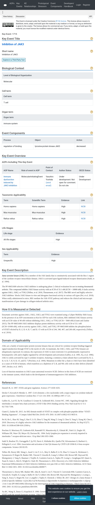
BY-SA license (61, 21)
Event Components (56, 5)
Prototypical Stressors (43, 5)
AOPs (12, 3)
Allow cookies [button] (80, 498)
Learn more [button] (82, 492)
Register (86, 5)
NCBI (83, 206)
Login (78, 5)
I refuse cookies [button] (58, 498)
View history (7, 16)
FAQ (33, 498)
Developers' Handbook (69, 5)
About (20, 498)
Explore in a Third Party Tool (13, 60)
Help (8, 498)
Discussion (20, 16)
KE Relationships (30, 5)
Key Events (19, 5)
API (90, 16)
